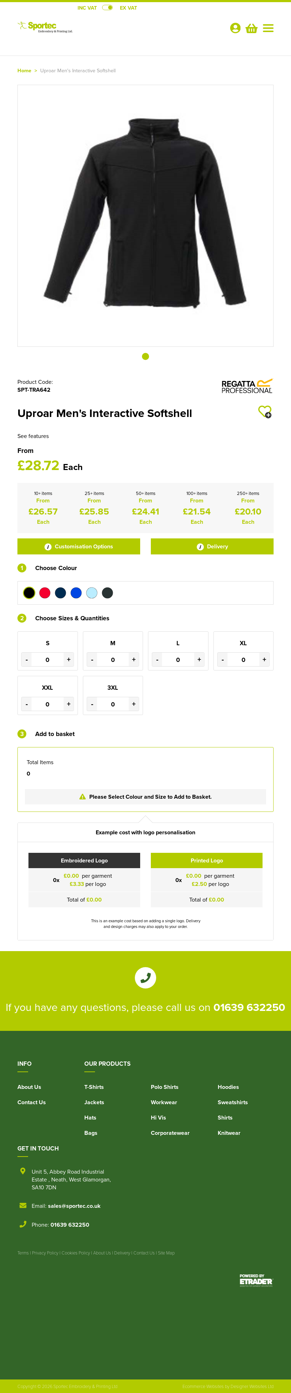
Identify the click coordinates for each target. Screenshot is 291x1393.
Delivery (212, 546)
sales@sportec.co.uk (74, 1206)
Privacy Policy (45, 1252)
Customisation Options (78, 546)
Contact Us (31, 1102)
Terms (23, 1252)
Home (24, 70)
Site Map (166, 1252)
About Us (29, 1087)
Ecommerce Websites (203, 1386)
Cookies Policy (76, 1252)
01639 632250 (249, 1007)
